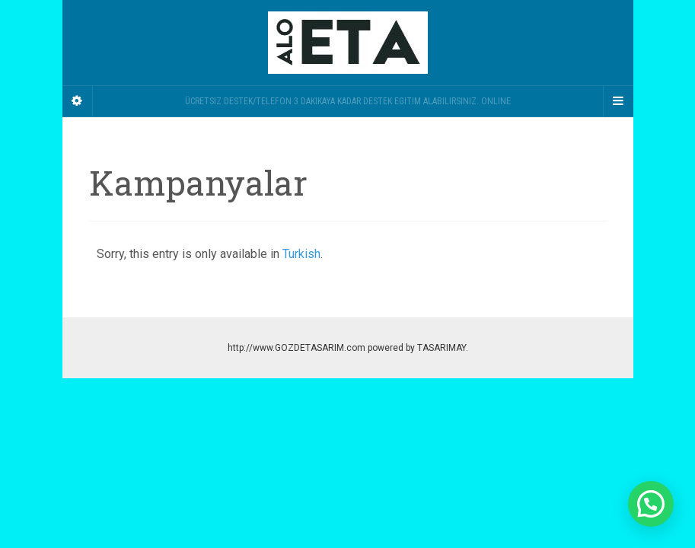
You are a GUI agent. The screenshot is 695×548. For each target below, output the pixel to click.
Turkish (301, 254)
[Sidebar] (77, 101)
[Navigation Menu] (618, 101)
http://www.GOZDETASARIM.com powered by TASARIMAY (347, 347)
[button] (651, 504)
